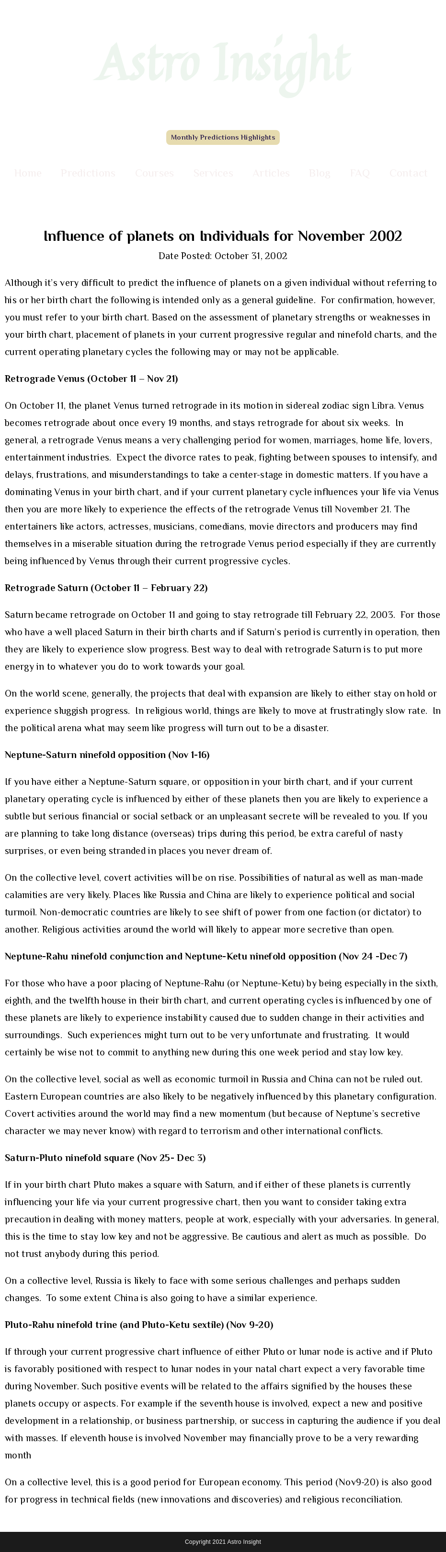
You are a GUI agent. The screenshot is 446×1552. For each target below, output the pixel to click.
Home (28, 172)
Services (213, 172)
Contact (408, 172)
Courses (154, 172)
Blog (320, 172)
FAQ (360, 172)
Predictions (88, 172)
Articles (271, 172)
